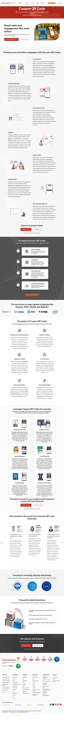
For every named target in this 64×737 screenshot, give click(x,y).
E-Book (34, 682)
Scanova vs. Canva (46, 681)
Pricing (54, 678)
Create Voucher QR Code (11, 39)
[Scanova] (6, 3)
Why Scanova (55, 677)
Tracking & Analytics (6, 680)
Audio (13, 691)
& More (3, 692)
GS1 (13, 696)
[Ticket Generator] (7, 704)
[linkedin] (56, 704)
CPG (23, 678)
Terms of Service (12, 711)
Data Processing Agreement (22, 711)
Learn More (35, 125)
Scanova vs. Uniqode (45, 692)
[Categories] (27, 3)
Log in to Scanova (34, 251)
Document (14, 678)
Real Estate (14, 693)
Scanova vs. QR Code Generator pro (46, 690)
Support (34, 687)
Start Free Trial (52, 3)
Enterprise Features (6, 687)
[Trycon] (10, 665)
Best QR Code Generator (45, 678)
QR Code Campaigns (37, 692)
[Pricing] (33, 3)
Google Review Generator (35, 695)
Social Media (14, 686)
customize (33, 286)
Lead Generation (5, 688)
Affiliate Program (36, 680)
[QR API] (29, 704)
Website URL (14, 677)
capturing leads (49, 159)
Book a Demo (24, 39)
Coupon (14, 695)
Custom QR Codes (5, 678)
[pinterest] (61, 704)
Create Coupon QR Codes (32, 294)
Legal (34, 684)
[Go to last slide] (1, 543)
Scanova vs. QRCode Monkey (46, 695)
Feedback (14, 689)
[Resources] (43, 3)
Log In (60, 3)
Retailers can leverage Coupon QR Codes (44, 432)
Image (13, 680)
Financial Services (26, 693)
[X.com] (53, 704)
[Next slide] (62, 543)
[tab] (31, 564)
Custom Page (15, 687)
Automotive (25, 691)
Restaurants (25, 677)
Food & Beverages (26, 689)
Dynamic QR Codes (6, 677)
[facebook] (50, 704)
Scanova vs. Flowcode (45, 684)
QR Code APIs (5, 690)
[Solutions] (20, 3)
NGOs (24, 686)
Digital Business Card (16, 684)
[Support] (37, 3)
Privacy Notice (5, 711)
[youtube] (58, 704)
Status (34, 686)
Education (24, 684)
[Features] (14, 3)
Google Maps (15, 682)
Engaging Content (5, 682)
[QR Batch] (18, 704)
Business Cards (25, 687)
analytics (10, 138)
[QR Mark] (40, 704)
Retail (24, 682)
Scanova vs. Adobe (46, 679)
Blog (33, 678)
